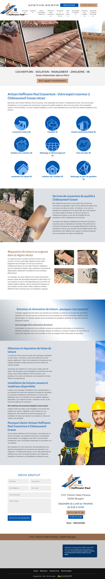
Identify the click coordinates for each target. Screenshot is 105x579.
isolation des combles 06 (85, 13)
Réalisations (69, 5)
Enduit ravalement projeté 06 (41, 12)
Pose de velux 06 (68, 13)
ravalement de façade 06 (75, 12)
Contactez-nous (54, 571)
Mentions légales (66, 571)
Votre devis (88, 5)
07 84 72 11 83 (38, 5)
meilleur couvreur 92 (87, 547)
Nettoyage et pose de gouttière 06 (93, 13)
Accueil (36, 571)
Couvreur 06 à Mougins (25, 12)
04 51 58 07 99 (51, 5)
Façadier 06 (33, 11)
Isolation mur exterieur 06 (51, 13)
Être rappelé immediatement (52, 81)
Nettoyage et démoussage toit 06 (60, 13)
